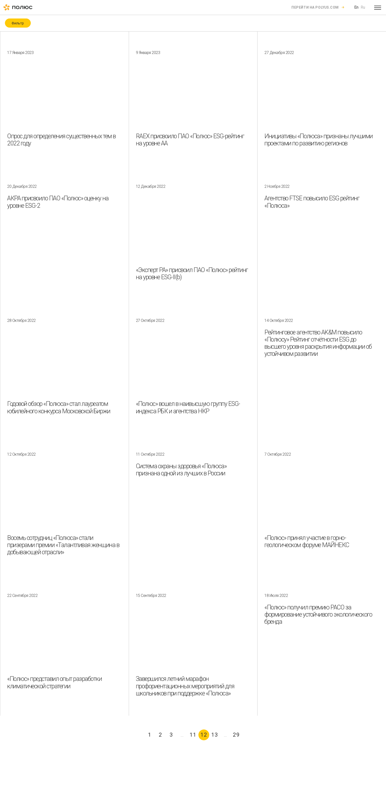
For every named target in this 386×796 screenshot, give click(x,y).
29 (236, 735)
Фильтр (18, 23)
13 (214, 735)
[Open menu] (378, 7)
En (356, 7)
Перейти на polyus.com (315, 7)
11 (193, 735)
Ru (363, 7)
